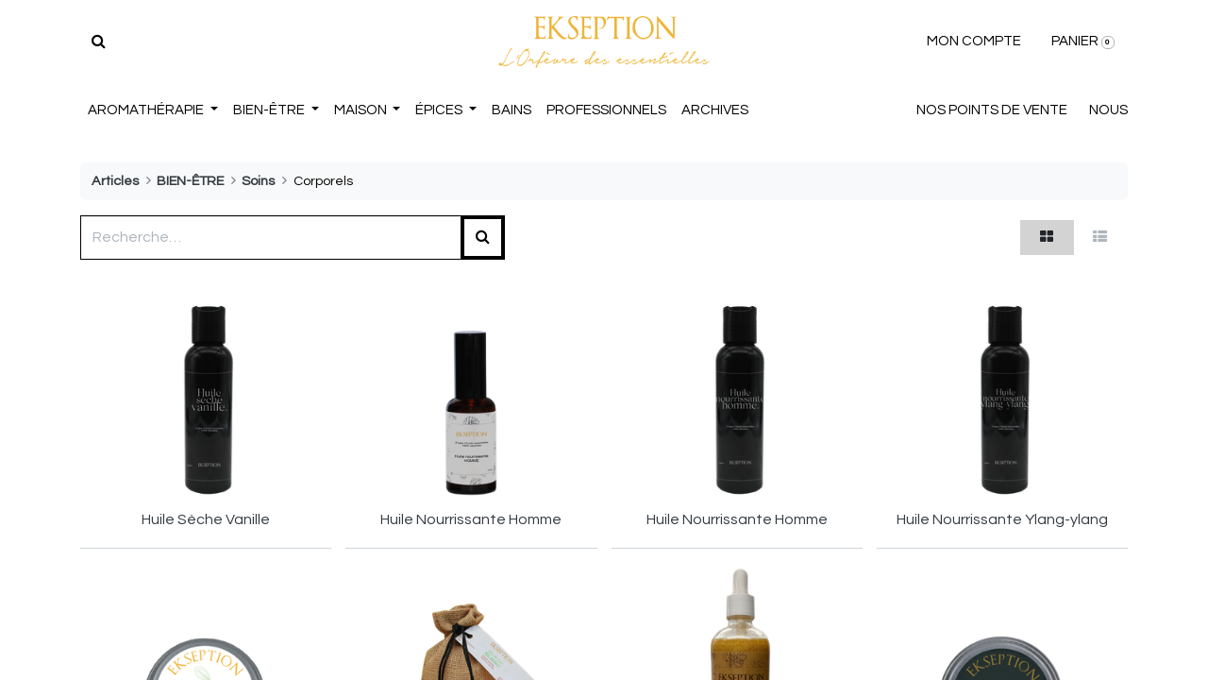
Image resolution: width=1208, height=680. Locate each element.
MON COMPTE (974, 41)
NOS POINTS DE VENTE (991, 110)
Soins (258, 181)
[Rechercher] (98, 41)
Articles (115, 181)
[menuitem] (511, 111)
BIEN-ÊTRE (190, 181)
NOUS (1108, 110)
